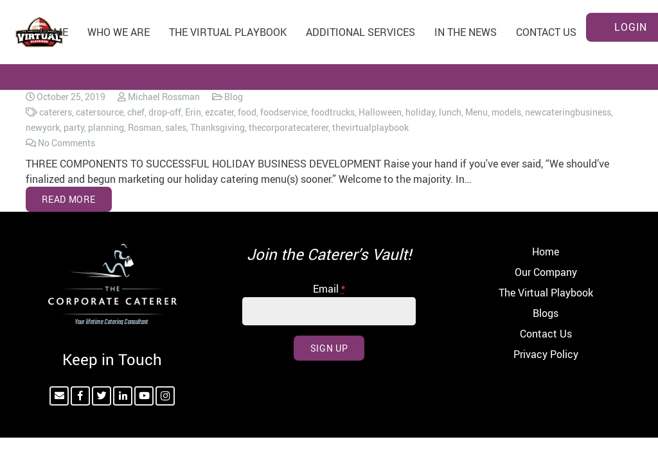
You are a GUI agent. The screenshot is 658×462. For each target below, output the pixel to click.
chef (136, 112)
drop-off (164, 112)
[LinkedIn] (122, 396)
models (506, 112)
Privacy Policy (545, 354)
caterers (55, 112)
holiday (420, 112)
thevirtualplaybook (370, 127)
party (74, 127)
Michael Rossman (164, 96)
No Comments (66, 143)
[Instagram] (165, 396)
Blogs (545, 313)
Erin (193, 112)
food (247, 112)
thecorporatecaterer (288, 127)
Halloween (380, 112)
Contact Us (546, 334)
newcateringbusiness (568, 112)
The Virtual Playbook (546, 293)
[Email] (59, 396)
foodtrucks (333, 112)
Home (545, 251)
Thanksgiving (217, 127)
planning (106, 127)
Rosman (144, 127)
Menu (476, 112)
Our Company (546, 272)
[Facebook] (80, 396)
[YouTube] (144, 396)
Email (329, 289)
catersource (99, 112)
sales (175, 127)
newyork (43, 127)
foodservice (283, 112)
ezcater (219, 112)
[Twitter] (101, 396)
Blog (233, 96)
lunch (450, 112)
